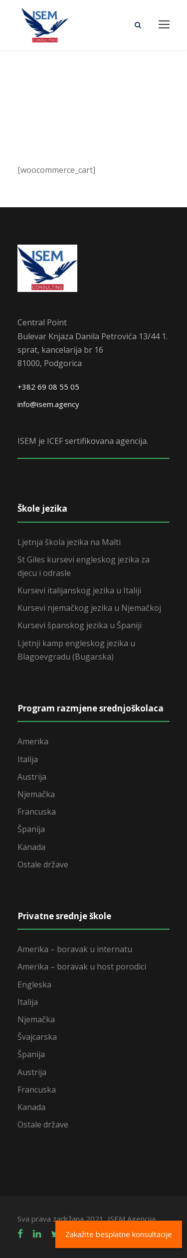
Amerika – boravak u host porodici (81, 966)
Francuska (36, 811)
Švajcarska (37, 1036)
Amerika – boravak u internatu (74, 949)
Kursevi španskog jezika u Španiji (79, 625)
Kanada (31, 846)
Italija (27, 759)
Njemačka (36, 794)
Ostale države (42, 864)
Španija (31, 829)
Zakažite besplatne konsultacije (118, 1234)
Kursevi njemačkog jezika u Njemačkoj (89, 607)
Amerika (32, 741)
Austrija (31, 776)
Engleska (34, 984)
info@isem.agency (48, 404)
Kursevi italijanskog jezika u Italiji (79, 590)
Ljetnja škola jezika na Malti (69, 542)
